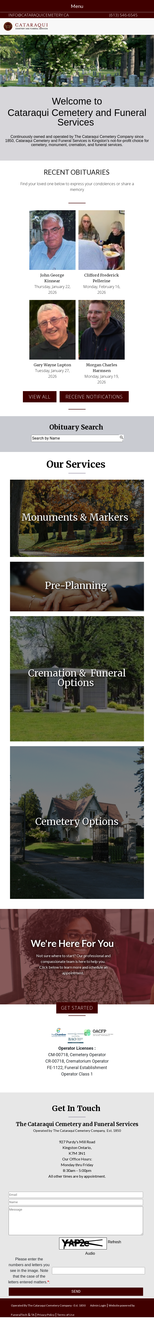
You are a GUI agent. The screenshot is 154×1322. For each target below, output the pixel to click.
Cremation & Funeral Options (77, 678)
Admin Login (98, 1305)
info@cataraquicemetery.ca (38, 15)
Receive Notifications (94, 396)
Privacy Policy (46, 1315)
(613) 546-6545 (123, 15)
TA (33, 1315)
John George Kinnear (52, 278)
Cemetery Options (76, 822)
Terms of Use (65, 1315)
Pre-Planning (77, 586)
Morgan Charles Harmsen (101, 367)
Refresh (114, 1242)
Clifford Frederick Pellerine (101, 278)
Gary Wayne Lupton (52, 364)
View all (40, 396)
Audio (90, 1253)
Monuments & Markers (75, 517)
